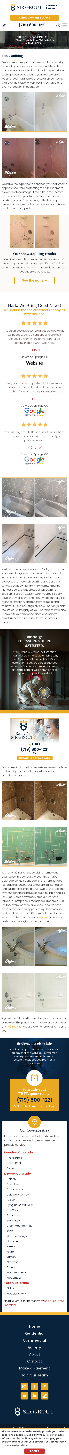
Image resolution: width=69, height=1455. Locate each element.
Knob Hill (12, 1231)
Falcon (11, 1200)
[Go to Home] (34, 8)
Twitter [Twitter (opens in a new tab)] (44, 1386)
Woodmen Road (17, 1272)
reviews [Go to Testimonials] (44, 917)
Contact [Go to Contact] (34, 1361)
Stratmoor (13, 1262)
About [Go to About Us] (34, 1354)
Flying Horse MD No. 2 (20, 1205)
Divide (10, 1288)
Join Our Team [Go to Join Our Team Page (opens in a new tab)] (34, 1375)
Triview (11, 1267)
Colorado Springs (18, 1194)
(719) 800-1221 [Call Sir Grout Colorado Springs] (32, 25)
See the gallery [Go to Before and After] (34, 280)
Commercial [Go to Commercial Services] (34, 1340)
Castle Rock (14, 1163)
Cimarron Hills (15, 1189)
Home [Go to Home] (34, 1326)
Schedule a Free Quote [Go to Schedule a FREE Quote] (34, 758)
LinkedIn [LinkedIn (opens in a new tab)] (34, 1395)
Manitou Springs (17, 1236)
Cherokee (13, 1184)
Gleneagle (13, 1220)
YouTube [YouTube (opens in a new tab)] (24, 1395)
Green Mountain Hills (19, 1226)
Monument (13, 1241)
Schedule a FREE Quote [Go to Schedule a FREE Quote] (34, 17)
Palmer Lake (14, 1246)
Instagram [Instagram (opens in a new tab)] (24, 1386)
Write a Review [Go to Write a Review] (4, 25)
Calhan (11, 1179)
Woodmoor (14, 1278)
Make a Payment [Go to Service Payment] (34, 1368)
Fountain (12, 1215)
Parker (10, 1168)
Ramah (11, 1257)
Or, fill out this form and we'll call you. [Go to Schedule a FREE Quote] (34, 1106)
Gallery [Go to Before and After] (34, 1347)
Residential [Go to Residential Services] (35, 1333)
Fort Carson (14, 1210)
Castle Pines (14, 1158)
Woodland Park (16, 1293)
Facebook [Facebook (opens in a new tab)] (34, 1386)
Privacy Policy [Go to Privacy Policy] (44, 1434)
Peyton (11, 1252)
